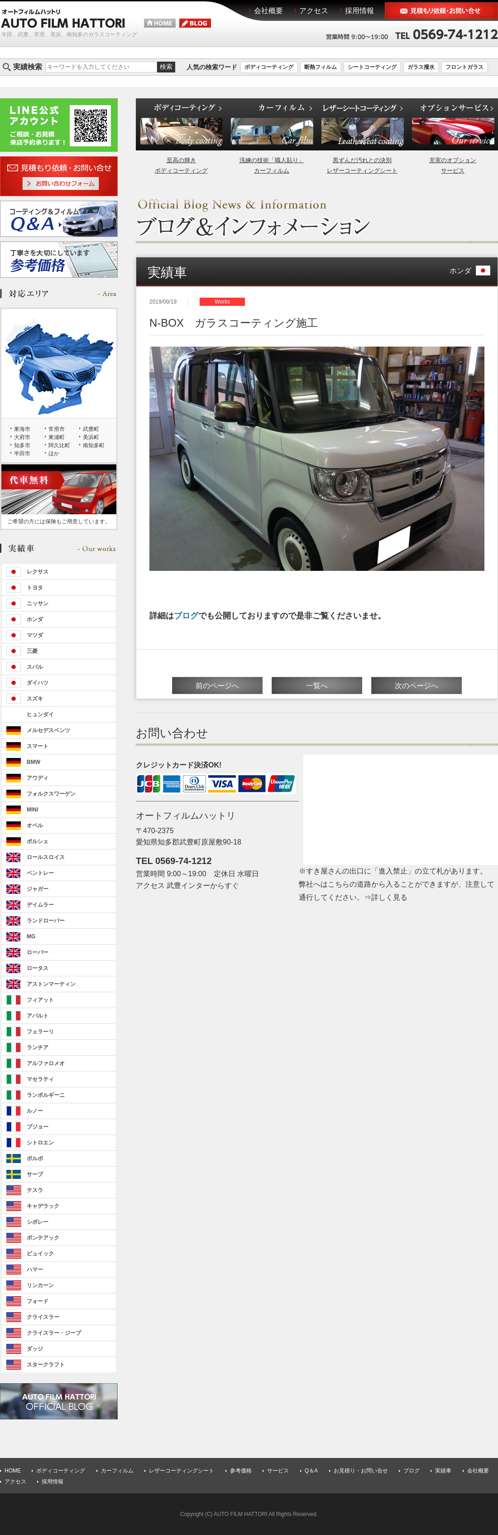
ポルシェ (37, 841)
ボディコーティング (268, 67)
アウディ (37, 778)
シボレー (37, 1222)
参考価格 (241, 1470)
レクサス (37, 572)
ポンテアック (43, 1238)
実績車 (443, 1470)
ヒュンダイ (40, 714)
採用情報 (52, 1481)
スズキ (35, 698)
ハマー (35, 1269)
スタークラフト (46, 1364)
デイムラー (40, 905)
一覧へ (317, 686)
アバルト (37, 1016)
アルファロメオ (46, 1063)
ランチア (37, 1047)
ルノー (35, 1111)
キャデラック (43, 1206)
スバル (35, 667)
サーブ (35, 1174)
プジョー (37, 1127)
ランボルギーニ (46, 1095)
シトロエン (40, 1142)
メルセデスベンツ (48, 730)
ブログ (186, 615)
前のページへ (217, 686)
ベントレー (40, 873)
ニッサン (37, 603)
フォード (37, 1301)
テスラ (35, 1190)
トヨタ (35, 587)
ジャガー (37, 889)
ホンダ (470, 271)
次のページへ (416, 686)
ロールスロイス (46, 857)
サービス (278, 1470)
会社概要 (478, 1470)
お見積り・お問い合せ (361, 1470)
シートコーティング (372, 67)
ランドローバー (46, 920)
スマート (37, 746)
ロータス (37, 968)
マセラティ (40, 1079)
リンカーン (40, 1285)
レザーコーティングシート (181, 1470)
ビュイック (40, 1253)
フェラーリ (40, 1031)
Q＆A (311, 1470)
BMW (33, 762)
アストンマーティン (51, 984)
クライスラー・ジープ (54, 1333)
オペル (35, 825)
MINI (32, 809)
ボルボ (35, 1158)
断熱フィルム (320, 67)
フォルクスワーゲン (51, 794)
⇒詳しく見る (385, 897)
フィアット (40, 1000)
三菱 (32, 651)
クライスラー (43, 1317)
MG (31, 936)
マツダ (35, 635)
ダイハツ (37, 683)
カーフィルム (117, 1470)
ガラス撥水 (421, 67)
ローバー (37, 952)
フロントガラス (464, 67)
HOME (13, 1470)
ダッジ (35, 1349)
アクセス (15, 1481)
